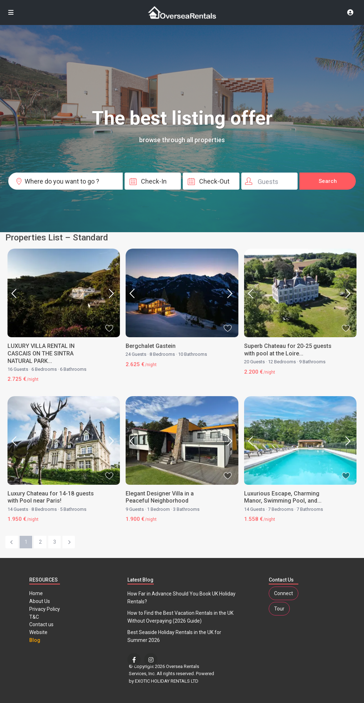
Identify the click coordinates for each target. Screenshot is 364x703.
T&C (34, 617)
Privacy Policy (44, 609)
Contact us (41, 624)
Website (38, 632)
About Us (39, 601)
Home (36, 593)
